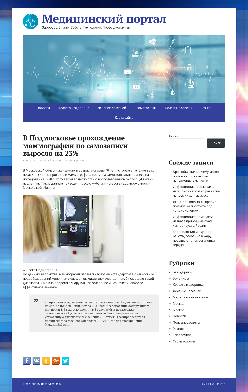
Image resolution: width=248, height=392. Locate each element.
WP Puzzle (218, 384)
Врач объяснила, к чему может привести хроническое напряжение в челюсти (196, 176)
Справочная (182, 335)
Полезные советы (178, 108)
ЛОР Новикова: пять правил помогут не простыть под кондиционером (194, 206)
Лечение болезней (112, 108)
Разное (206, 108)
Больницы (181, 278)
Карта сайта (124, 117)
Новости (43, 108)
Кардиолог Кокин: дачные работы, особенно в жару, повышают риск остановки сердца (194, 238)
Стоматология (145, 108)
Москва (178, 303)
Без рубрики (182, 272)
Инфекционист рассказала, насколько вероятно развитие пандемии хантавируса (196, 191)
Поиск (173, 136)
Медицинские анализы (190, 297)
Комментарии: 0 (74, 160)
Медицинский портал (94, 18)
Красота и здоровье (73, 108)
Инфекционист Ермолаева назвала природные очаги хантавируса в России (193, 221)
